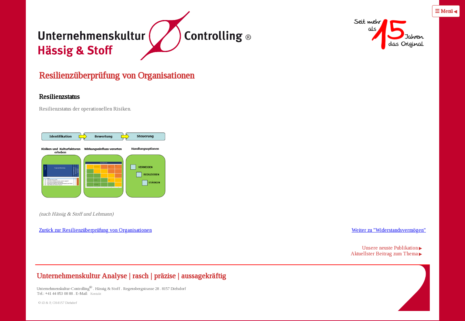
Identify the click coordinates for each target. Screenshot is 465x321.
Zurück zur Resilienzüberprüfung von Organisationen (95, 230)
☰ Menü (444, 11)
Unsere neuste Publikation (390, 248)
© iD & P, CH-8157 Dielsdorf (57, 303)
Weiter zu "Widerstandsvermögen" (389, 230)
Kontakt (95, 293)
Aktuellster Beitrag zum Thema (384, 253)
